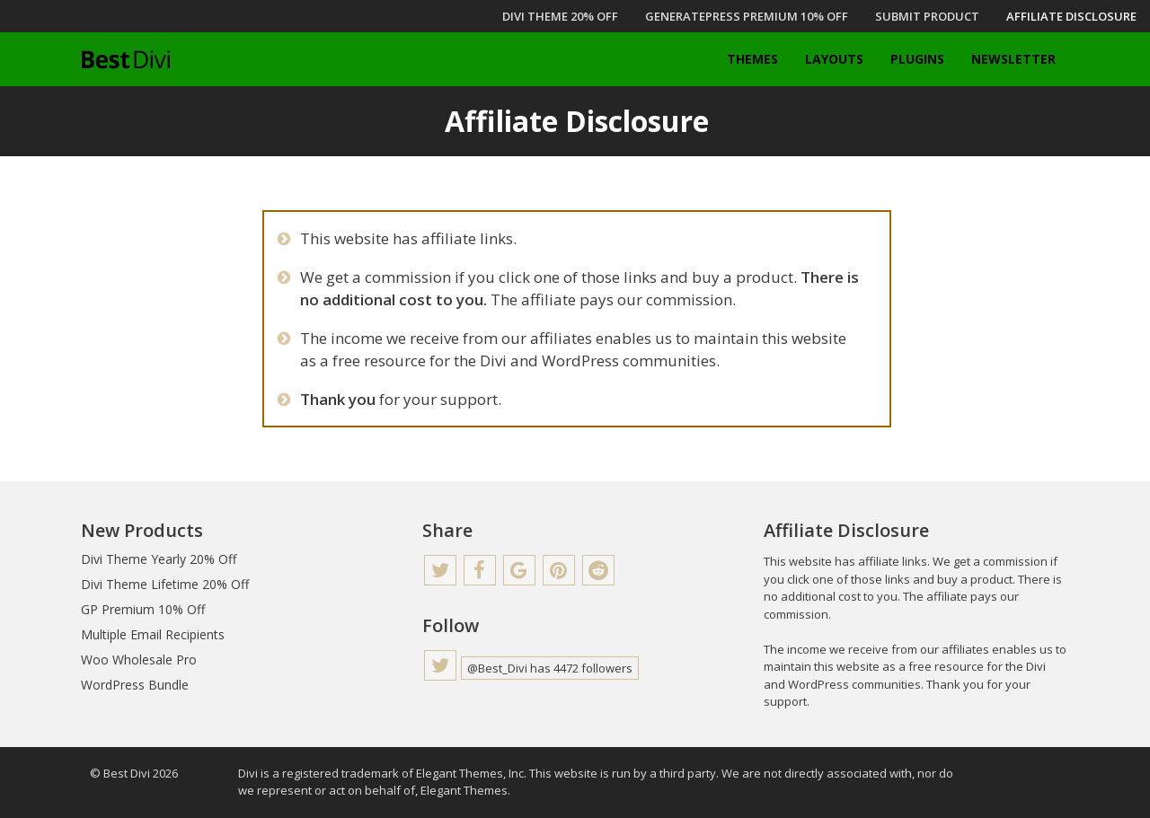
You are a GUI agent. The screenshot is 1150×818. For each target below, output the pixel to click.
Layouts (834, 58)
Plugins (917, 58)
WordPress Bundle (135, 684)
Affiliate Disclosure (1071, 16)
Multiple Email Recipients (153, 634)
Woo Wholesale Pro (139, 659)
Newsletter (1013, 58)
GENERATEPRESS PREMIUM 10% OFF (746, 16)
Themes (752, 58)
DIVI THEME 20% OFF (560, 16)
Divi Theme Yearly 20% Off (158, 558)
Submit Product (927, 16)
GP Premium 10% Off (143, 609)
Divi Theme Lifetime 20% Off (165, 584)
